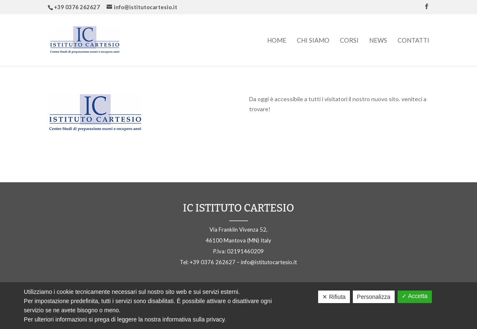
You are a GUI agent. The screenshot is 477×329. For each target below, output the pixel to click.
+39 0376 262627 (77, 7)
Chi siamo (313, 40)
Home (276, 40)
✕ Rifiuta (334, 296)
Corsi (349, 40)
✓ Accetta (415, 296)
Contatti (413, 40)
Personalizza (373, 296)
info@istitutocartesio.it (269, 262)
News (378, 40)
